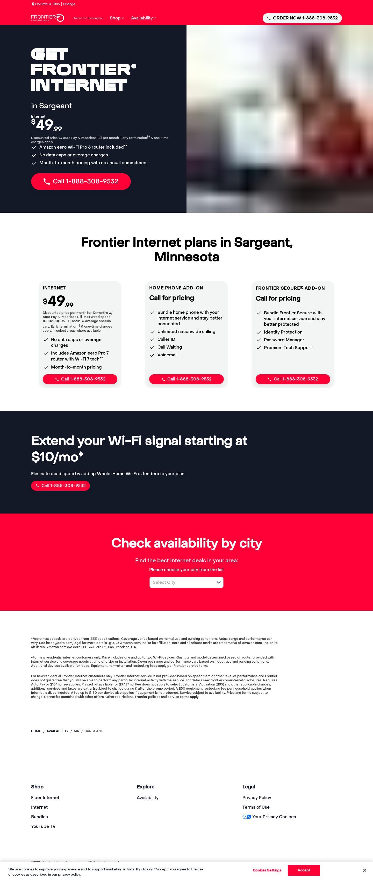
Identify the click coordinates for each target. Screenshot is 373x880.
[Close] (364, 870)
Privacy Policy (256, 797)
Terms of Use (256, 807)
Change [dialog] (69, 4)
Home (36, 731)
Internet (39, 807)
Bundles (39, 817)
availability (57, 731)
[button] (218, 582)
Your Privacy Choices (269, 817)
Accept (304, 870)
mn (76, 731)
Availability (148, 797)
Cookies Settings (267, 870)
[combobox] (181, 582)
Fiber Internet (45, 797)
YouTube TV (43, 826)
